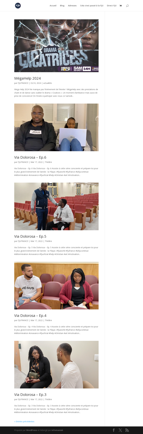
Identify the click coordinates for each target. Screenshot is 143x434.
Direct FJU (111, 6)
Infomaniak (57, 430)
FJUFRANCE (23, 83)
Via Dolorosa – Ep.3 (30, 394)
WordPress (31, 430)
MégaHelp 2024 (27, 78)
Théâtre (48, 162)
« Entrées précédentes (24, 421)
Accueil (53, 6)
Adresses (72, 6)
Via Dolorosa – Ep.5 (30, 236)
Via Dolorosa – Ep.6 (30, 157)
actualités (47, 83)
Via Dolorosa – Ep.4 (30, 315)
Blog (62, 6)
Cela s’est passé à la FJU (91, 6)
